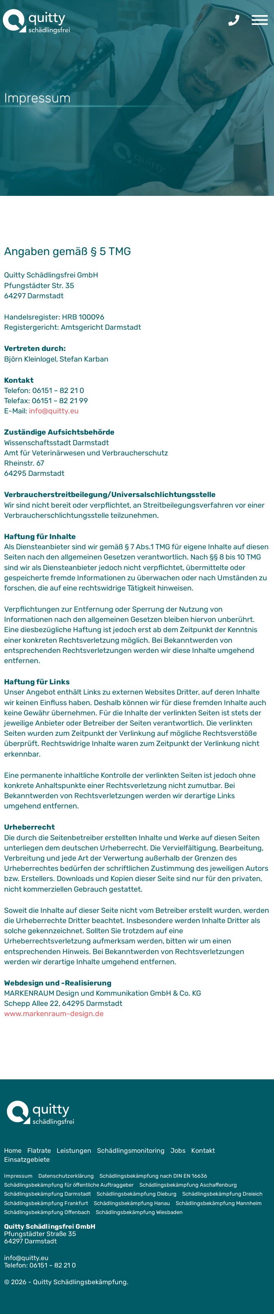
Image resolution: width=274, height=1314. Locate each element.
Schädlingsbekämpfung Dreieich (222, 1194)
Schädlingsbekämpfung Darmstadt (47, 1194)
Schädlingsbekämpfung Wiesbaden (139, 1212)
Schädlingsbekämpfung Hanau (132, 1203)
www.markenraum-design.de (54, 1013)
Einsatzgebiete (27, 1159)
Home (13, 1150)
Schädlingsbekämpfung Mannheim (219, 1203)
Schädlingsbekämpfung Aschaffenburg (188, 1185)
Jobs (178, 1150)
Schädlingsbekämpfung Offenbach (47, 1212)
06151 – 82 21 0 (52, 1265)
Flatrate (39, 1150)
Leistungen (74, 1150)
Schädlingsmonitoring (131, 1150)
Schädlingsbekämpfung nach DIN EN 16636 (153, 1176)
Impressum (18, 1176)
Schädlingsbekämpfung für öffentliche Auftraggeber (69, 1185)
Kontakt (203, 1150)
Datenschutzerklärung (66, 1176)
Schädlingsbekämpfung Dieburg (137, 1194)
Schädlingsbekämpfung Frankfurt (46, 1203)
